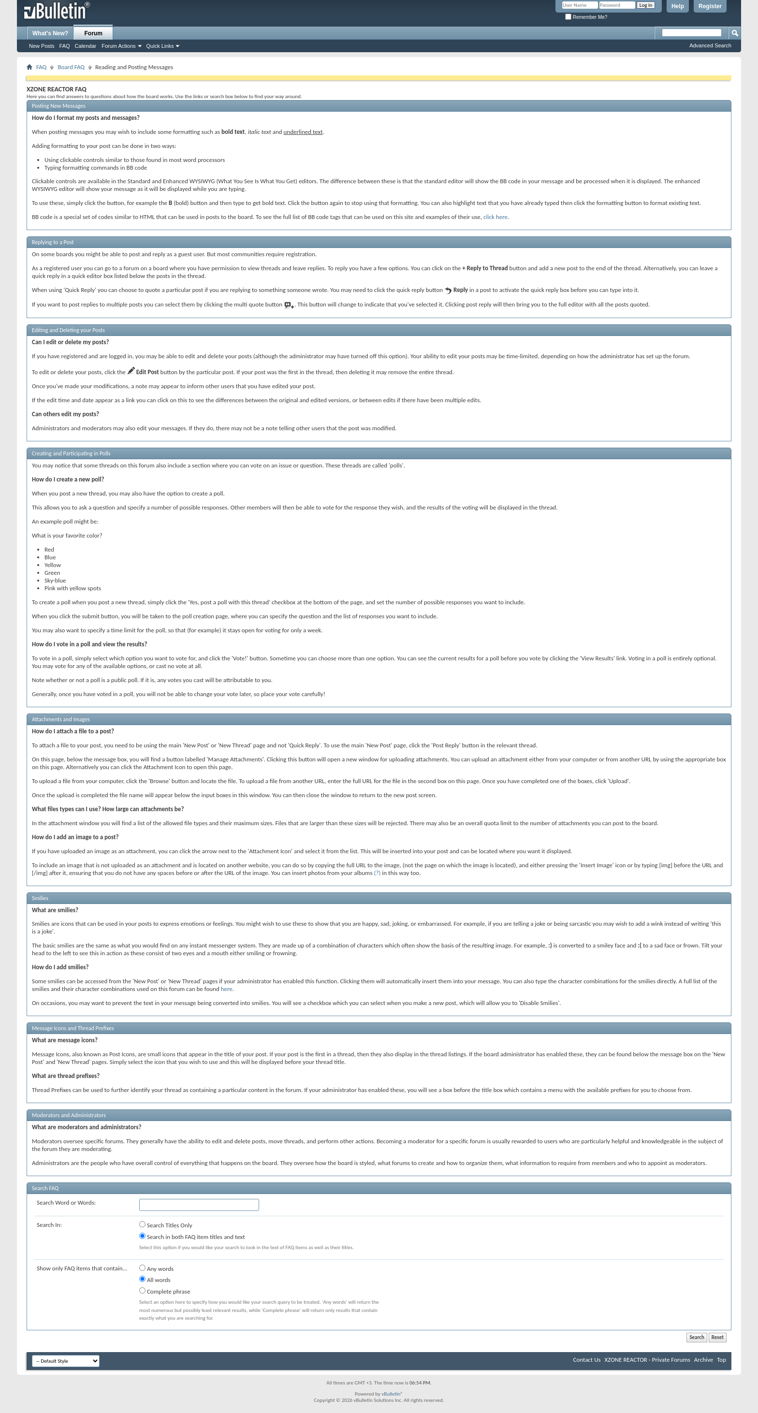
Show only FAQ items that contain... (82, 1268)
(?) (377, 872)
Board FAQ (71, 67)
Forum (93, 33)
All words (155, 1279)
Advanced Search (710, 45)
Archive (703, 1359)
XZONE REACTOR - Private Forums (647, 1359)
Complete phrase (164, 1291)
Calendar (86, 46)
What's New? (50, 33)
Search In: (49, 1224)
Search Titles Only (165, 1225)
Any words (156, 1268)
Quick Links (160, 46)
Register (710, 6)
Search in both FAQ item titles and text (192, 1236)
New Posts (42, 46)
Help (677, 6)
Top (721, 1359)
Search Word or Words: (66, 1202)
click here (495, 216)
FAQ (64, 46)
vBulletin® (392, 1394)
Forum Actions (118, 46)
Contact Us (586, 1359)
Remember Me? (586, 17)
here (227, 988)
